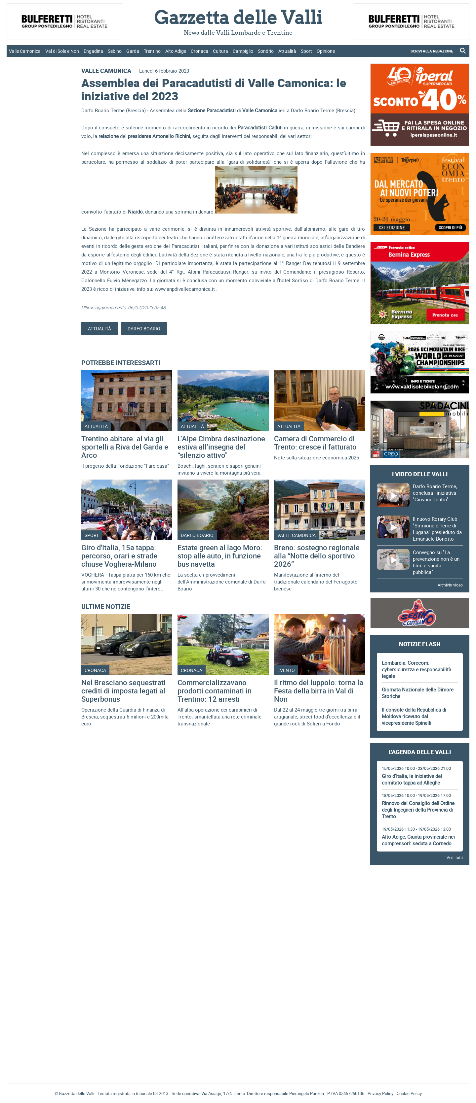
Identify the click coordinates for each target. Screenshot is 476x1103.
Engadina (93, 51)
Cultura (220, 51)
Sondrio (266, 51)
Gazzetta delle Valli (420, 1035)
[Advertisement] (419, 888)
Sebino (115, 51)
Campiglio (243, 51)
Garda (132, 51)
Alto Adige (175, 51)
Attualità (287, 51)
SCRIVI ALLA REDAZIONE (432, 51)
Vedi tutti (455, 857)
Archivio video (450, 584)
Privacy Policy (380, 1093)
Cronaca (199, 51)
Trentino (152, 51)
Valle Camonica (25, 51)
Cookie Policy (409, 1093)
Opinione (326, 51)
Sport (306, 51)
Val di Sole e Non (62, 51)
